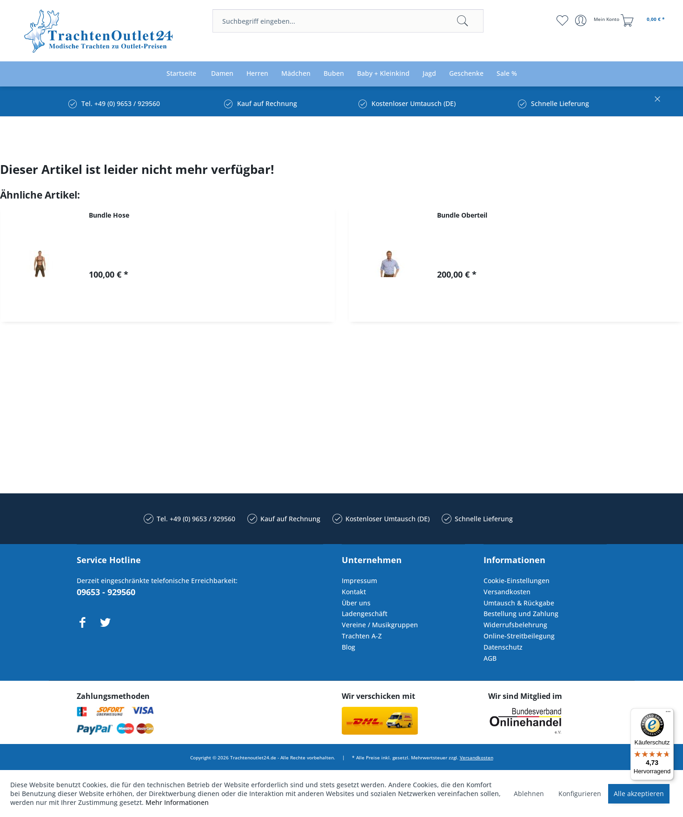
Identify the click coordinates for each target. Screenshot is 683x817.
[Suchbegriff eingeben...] (348, 21)
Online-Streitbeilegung (519, 635)
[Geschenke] (466, 73)
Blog (348, 647)
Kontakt (354, 591)
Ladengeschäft (364, 613)
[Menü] (668, 713)
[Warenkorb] (643, 20)
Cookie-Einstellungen (517, 580)
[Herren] (257, 73)
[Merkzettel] (562, 20)
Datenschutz (503, 647)
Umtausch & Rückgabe (519, 602)
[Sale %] (507, 73)
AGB (490, 658)
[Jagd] (429, 73)
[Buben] (334, 73)
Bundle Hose (109, 215)
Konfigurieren (579, 793)
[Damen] (222, 73)
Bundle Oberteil (462, 215)
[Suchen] (463, 21)
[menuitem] (348, 21)
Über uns (356, 602)
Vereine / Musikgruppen (380, 624)
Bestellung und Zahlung (521, 613)
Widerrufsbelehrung (515, 624)
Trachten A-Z (362, 635)
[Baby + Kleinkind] (383, 73)
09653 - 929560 (106, 592)
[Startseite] (181, 73)
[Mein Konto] (598, 20)
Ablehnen (529, 793)
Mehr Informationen (177, 802)
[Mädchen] (296, 73)
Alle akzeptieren (639, 793)
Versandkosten (507, 591)
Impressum (359, 580)
